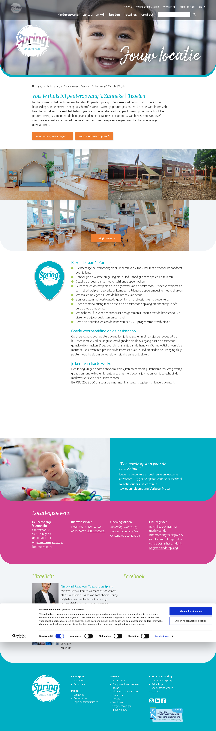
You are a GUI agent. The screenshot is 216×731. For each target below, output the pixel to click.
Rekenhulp (157, 679)
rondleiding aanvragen (51, 136)
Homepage (37, 86)
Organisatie (80, 679)
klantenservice (96, 531)
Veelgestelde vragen (144, 6)
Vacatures (79, 676)
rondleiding (91, 373)
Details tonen (162, 725)
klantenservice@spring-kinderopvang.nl (149, 382)
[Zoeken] (170, 14)
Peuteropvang (71, 86)
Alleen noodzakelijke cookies (191, 709)
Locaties (127, 14)
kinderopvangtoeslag (162, 535)
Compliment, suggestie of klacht (126, 681)
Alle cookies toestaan (190, 700)
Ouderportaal (183, 6)
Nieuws (124, 6)
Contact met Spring (162, 676)
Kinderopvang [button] (64, 14)
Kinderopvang (53, 86)
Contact (144, 14)
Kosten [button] (111, 14)
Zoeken (190, 14)
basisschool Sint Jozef (147, 115)
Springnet (79, 690)
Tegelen (85, 86)
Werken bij (166, 6)
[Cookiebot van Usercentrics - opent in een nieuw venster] (19, 725)
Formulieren (118, 676)
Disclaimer (117, 690)
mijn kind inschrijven (93, 136)
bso (74, 115)
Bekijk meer (104, 238)
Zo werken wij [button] (90, 14)
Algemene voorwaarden (125, 687)
